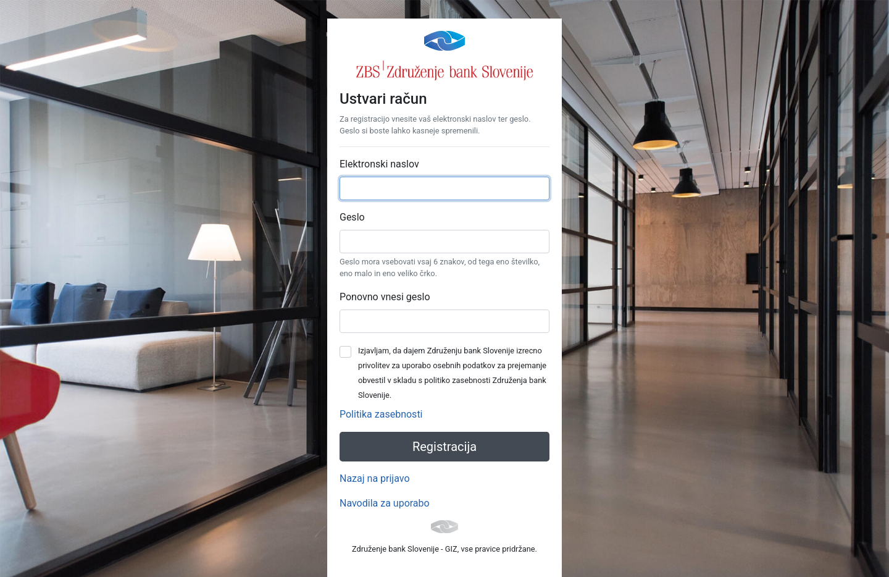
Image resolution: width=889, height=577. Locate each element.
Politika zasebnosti (381, 414)
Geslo (352, 217)
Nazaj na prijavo (375, 478)
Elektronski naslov (379, 164)
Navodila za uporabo (385, 503)
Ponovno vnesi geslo (385, 297)
